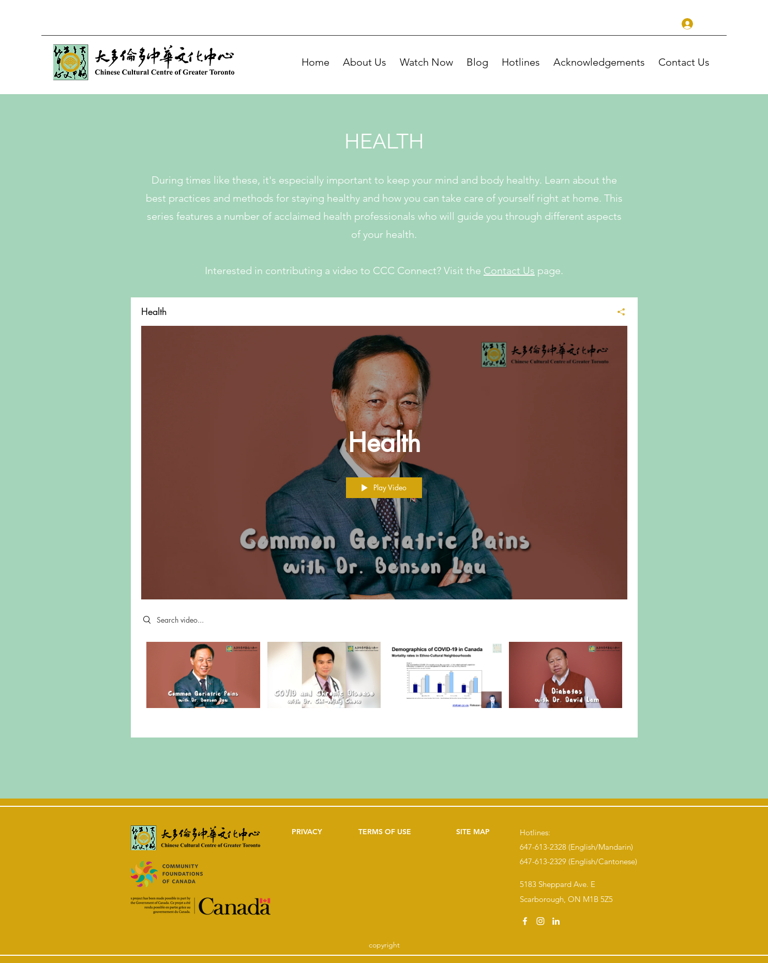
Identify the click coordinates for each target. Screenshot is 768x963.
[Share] (617, 312)
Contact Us (509, 270)
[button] (428, 62)
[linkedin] (556, 921)
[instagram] (540, 921)
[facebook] (525, 921)
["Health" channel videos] (384, 682)
